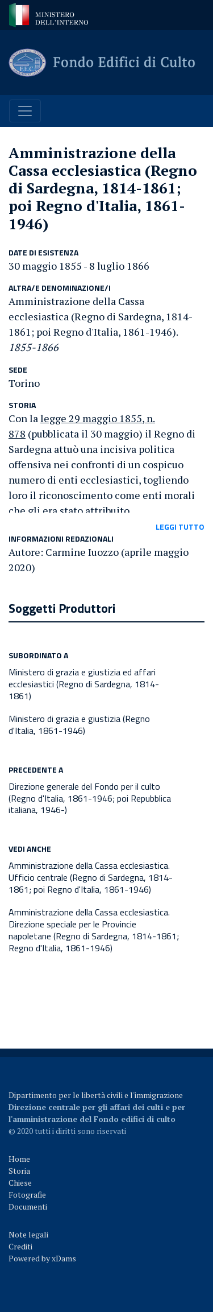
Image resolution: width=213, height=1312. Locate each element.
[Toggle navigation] (25, 111)
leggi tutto (180, 527)
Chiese (20, 1182)
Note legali (28, 1234)
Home (19, 1158)
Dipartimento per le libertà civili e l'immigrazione (96, 1095)
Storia (19, 1170)
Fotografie (27, 1194)
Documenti (28, 1206)
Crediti (20, 1246)
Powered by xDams (42, 1258)
